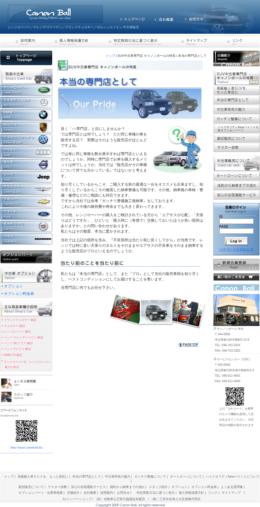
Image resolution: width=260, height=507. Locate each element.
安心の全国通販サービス (88, 487)
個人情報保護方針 (191, 492)
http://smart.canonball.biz (26, 447)
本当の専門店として (86, 476)
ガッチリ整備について (150, 476)
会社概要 (90, 492)
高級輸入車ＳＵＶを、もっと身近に (43, 476)
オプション (179, 487)
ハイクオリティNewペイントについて (233, 476)
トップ (110, 55)
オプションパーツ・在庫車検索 (41, 492)
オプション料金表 (204, 487)
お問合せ (123, 492)
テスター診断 (57, 487)
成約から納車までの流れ (127, 487)
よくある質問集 (232, 487)
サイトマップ (231, 492)
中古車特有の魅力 (117, 476)
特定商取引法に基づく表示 (156, 492)
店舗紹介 (73, 492)
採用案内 (107, 492)
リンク (213, 492)
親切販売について (31, 487)
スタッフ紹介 (158, 487)
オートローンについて (186, 476)
